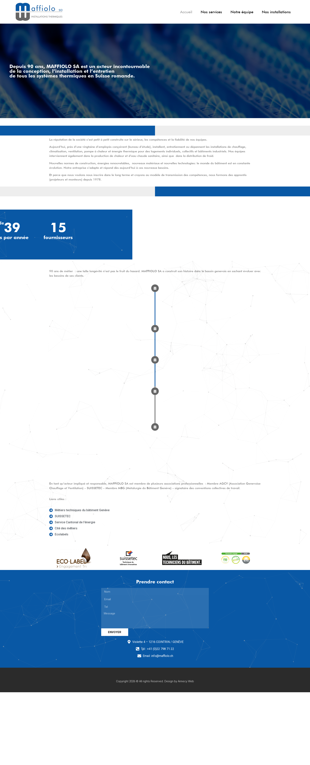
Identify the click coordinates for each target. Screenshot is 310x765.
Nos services (211, 12)
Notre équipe (242, 12)
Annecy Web (186, 681)
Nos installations (276, 12)
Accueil (186, 12)
